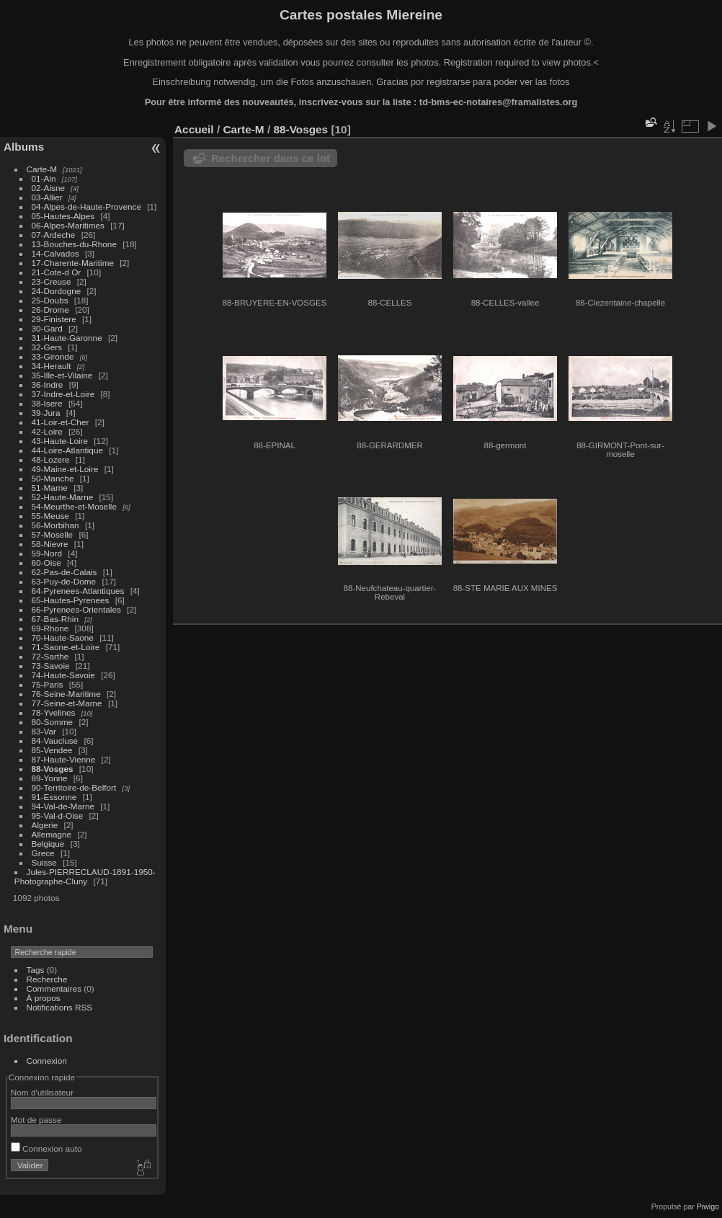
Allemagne (52, 834)
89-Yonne (50, 778)
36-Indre (47, 384)
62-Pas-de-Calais (64, 572)
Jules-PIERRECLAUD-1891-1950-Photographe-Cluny (85, 876)
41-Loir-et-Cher (60, 422)
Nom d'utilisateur (42, 1092)
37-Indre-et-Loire (63, 394)
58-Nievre (50, 543)
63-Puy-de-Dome (64, 581)
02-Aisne (48, 187)
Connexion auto (46, 1148)
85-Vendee (52, 750)
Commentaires (54, 988)
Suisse (44, 862)
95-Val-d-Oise (58, 815)
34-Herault (51, 365)
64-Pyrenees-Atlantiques (78, 590)
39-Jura (46, 412)
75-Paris (47, 684)
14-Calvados (55, 253)
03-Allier (47, 197)
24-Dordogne (56, 290)
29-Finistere (54, 319)
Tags (36, 969)
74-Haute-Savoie (63, 675)
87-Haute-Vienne (64, 759)
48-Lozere (51, 459)
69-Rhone (50, 628)
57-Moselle (52, 534)
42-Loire (47, 431)
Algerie (45, 825)
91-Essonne (54, 796)
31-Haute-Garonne (67, 337)
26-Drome (50, 309)
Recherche (47, 979)
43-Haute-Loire (60, 440)
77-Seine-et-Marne (67, 703)
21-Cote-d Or (56, 272)
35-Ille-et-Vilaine (62, 375)
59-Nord (47, 553)
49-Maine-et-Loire (65, 469)
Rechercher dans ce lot (270, 158)
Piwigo (708, 1206)
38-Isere (47, 403)
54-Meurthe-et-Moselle (74, 506)
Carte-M (42, 169)
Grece (43, 853)
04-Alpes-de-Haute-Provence (86, 206)
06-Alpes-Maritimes (68, 225)
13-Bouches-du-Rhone (74, 244)
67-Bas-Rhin (55, 618)
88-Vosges (52, 768)
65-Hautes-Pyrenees (71, 600)
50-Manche (53, 478)
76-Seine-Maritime (66, 693)
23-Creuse (51, 281)
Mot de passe (36, 1119)
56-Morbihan (55, 525)
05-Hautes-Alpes (63, 216)
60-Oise (46, 562)
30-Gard (47, 328)
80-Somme (52, 721)
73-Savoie (51, 665)
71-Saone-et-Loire (66, 647)
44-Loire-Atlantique (67, 450)
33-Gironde (53, 356)
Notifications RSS (60, 1007)
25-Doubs (50, 300)
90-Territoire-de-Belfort (74, 787)
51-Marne (50, 487)
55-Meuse (50, 515)
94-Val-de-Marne (63, 806)
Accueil (194, 129)
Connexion (47, 1060)
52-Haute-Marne (63, 497)
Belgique (48, 843)
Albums (24, 147)
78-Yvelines (54, 712)
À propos (44, 998)
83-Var (44, 731)
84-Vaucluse (55, 740)
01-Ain (44, 178)
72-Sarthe (50, 656)
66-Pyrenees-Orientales (76, 609)
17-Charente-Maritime (73, 262)
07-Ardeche (54, 234)
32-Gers (47, 347)
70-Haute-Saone (63, 637)
